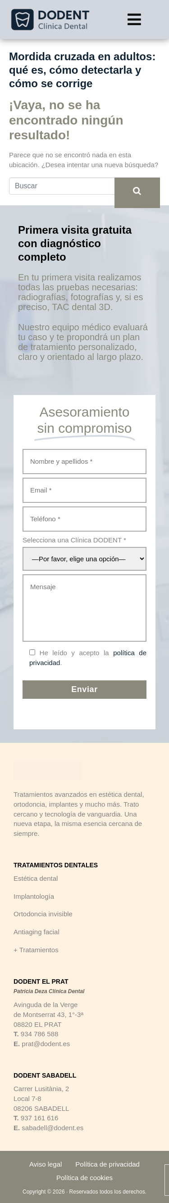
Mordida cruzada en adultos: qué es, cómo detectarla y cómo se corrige (82, 69)
